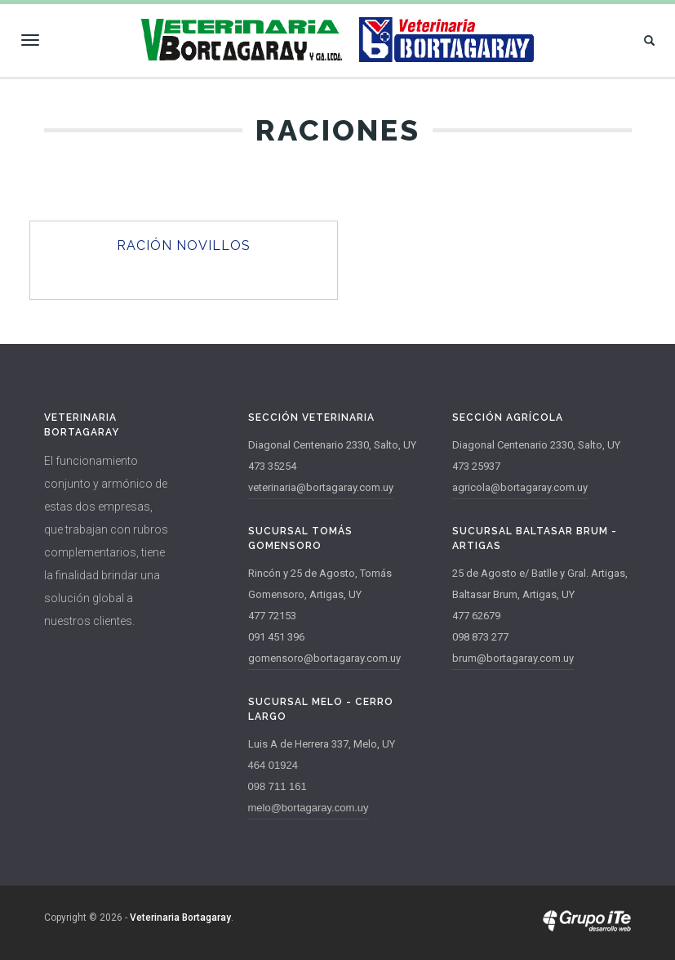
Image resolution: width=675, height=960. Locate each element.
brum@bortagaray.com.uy (513, 658)
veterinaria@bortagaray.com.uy (320, 487)
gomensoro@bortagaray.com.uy (324, 658)
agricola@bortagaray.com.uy (520, 487)
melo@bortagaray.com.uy (308, 807)
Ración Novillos (184, 245)
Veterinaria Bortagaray (180, 917)
